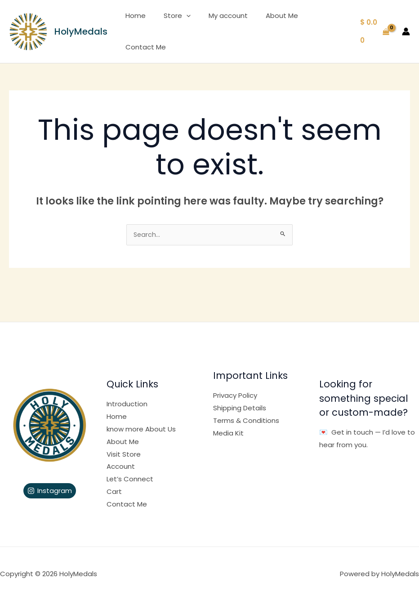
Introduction (127, 394)
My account (218, 26)
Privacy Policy (235, 385)
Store (172, 26)
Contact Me (318, 26)
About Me (268, 26)
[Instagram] (49, 481)
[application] (181, 26)
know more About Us (141, 419)
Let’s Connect (130, 469)
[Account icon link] (406, 26)
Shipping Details (239, 398)
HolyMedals (80, 26)
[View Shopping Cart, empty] (373, 26)
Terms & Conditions (246, 410)
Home (135, 26)
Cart (114, 481)
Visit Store (124, 444)
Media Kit (228, 423)
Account (121, 456)
